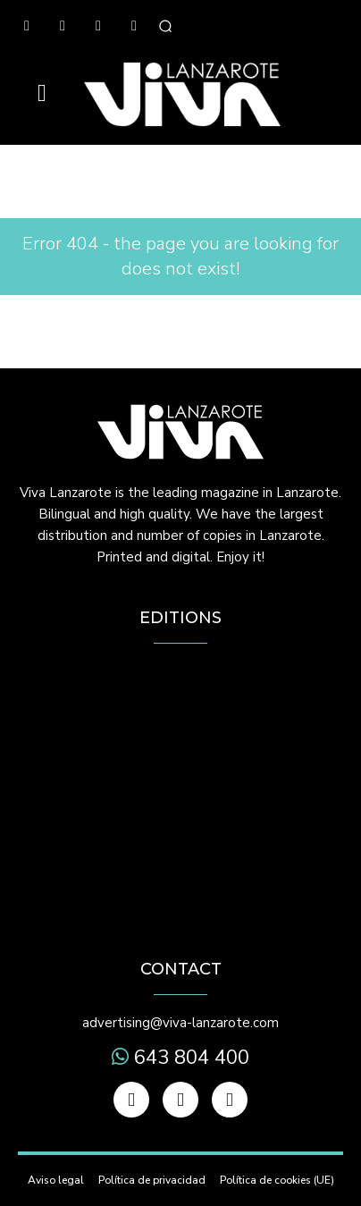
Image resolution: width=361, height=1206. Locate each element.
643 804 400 (189, 1057)
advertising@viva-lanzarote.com (180, 1023)
